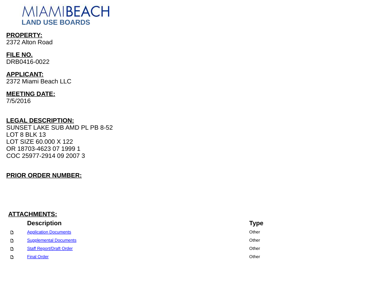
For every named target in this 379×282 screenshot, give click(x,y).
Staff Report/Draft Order (50, 248)
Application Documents (49, 232)
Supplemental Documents (51, 240)
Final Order (38, 257)
